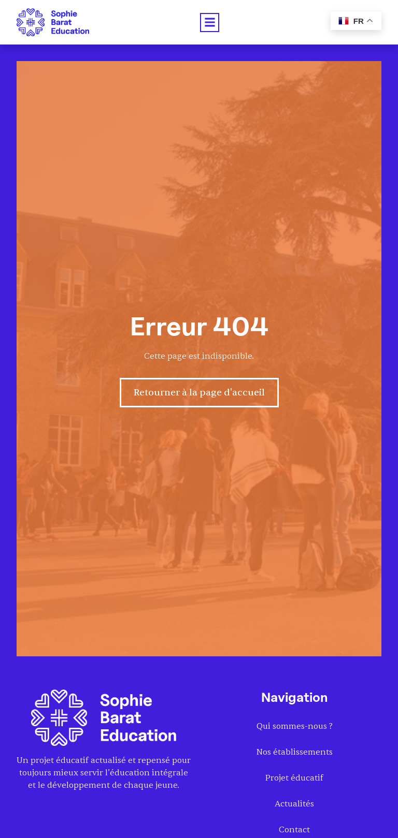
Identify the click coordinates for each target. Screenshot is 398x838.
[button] (209, 22)
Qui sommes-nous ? (295, 726)
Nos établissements (295, 752)
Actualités (294, 804)
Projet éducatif (294, 778)
